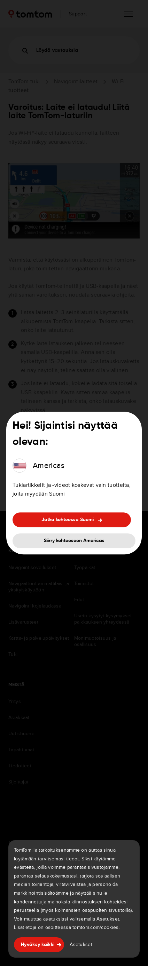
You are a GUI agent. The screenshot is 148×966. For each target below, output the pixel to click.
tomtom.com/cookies (95, 927)
